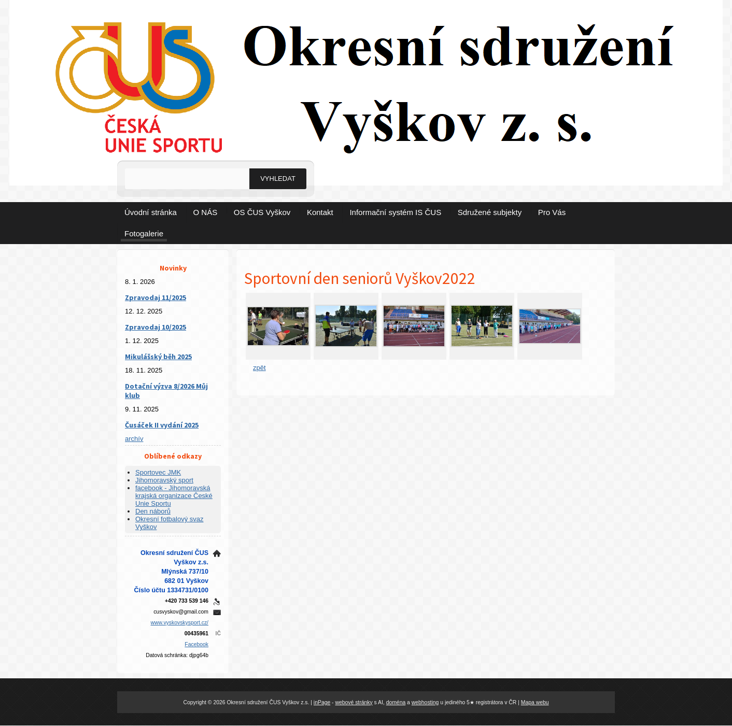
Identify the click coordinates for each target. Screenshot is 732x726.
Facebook (196, 644)
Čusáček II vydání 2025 (162, 425)
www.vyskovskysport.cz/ (179, 622)
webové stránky (353, 702)
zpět (259, 368)
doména (396, 702)
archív (134, 439)
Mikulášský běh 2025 (158, 356)
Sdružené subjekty (490, 212)
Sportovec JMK (158, 472)
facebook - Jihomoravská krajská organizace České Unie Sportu (174, 495)
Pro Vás (552, 212)
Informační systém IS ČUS (395, 212)
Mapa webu (535, 702)
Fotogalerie (143, 233)
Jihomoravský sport (164, 480)
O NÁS (205, 212)
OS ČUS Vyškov (262, 212)
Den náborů (153, 511)
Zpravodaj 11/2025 (155, 297)
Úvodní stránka (150, 212)
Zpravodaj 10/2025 (155, 327)
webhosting (425, 702)
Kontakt (320, 212)
